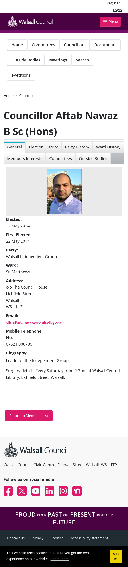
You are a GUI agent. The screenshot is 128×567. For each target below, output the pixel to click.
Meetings (58, 60)
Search (82, 60)
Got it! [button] (116, 556)
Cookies (57, 538)
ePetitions (21, 75)
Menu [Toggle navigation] (110, 21)
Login (117, 10)
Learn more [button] (60, 559)
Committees (43, 44)
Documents (105, 44)
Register (113, 3)
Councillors (75, 44)
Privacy (37, 538)
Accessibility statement (89, 538)
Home (17, 44)
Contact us (16, 538)
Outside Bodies (25, 60)
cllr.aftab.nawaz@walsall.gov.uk (35, 322)
